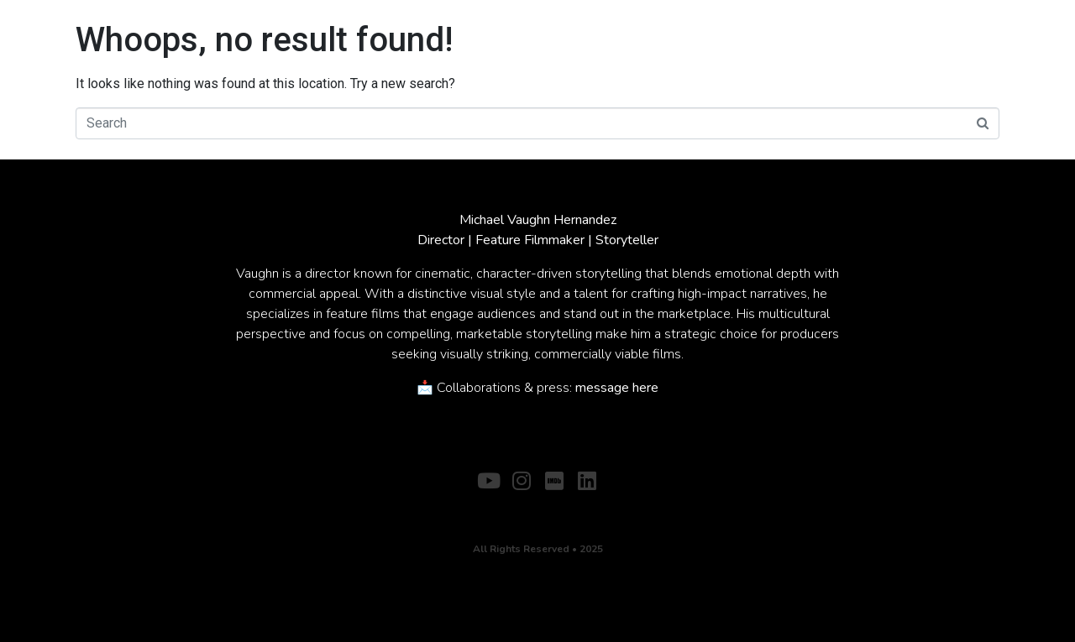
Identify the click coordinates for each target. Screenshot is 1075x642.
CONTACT (566, 507)
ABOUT (500, 507)
